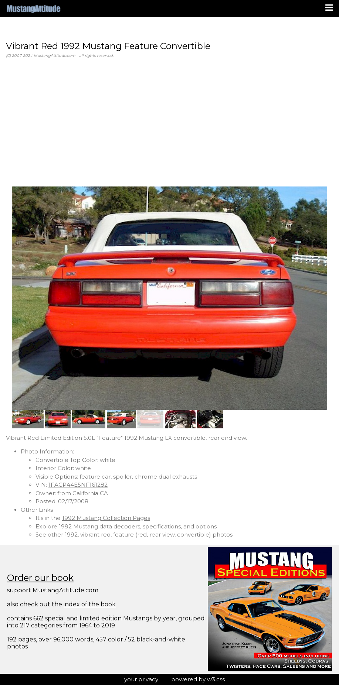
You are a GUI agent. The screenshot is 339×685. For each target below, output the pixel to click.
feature (123, 534)
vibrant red (95, 534)
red (142, 534)
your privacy (141, 679)
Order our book (40, 577)
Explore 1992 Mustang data (73, 526)
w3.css (216, 679)
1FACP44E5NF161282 (78, 484)
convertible (193, 534)
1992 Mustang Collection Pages (106, 517)
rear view (161, 534)
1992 (71, 534)
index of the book (90, 604)
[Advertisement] (169, 122)
